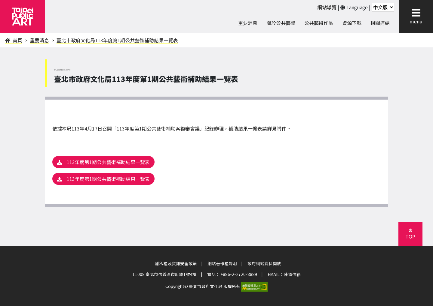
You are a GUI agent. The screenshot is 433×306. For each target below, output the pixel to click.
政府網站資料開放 (264, 263)
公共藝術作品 (318, 22)
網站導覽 (326, 7)
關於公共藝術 (280, 22)
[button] (416, 13)
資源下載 (351, 22)
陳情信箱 (292, 274)
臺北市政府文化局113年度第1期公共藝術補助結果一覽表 (117, 40)
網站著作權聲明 (222, 263)
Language (357, 7)
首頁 (13, 40)
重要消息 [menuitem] (247, 22)
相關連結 (380, 22)
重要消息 (39, 40)
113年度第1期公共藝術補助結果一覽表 (103, 162)
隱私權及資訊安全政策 (176, 263)
